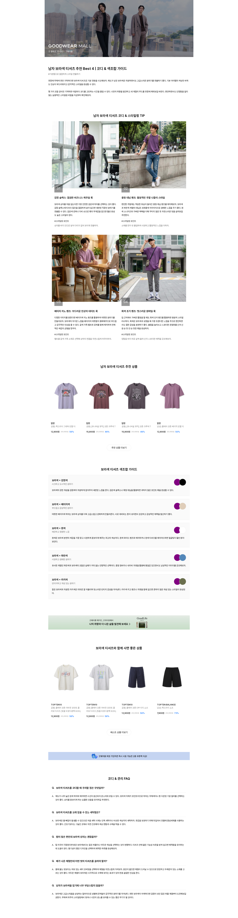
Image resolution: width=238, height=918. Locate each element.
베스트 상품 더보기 (119, 732)
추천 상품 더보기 (119, 447)
